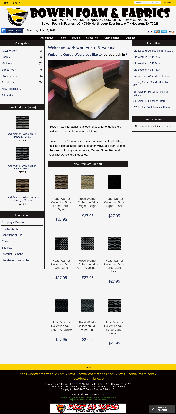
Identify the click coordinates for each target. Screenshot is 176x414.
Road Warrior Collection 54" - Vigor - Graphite (61, 326)
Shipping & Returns (13, 222)
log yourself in (114, 54)
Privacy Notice (10, 228)
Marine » (22, 63)
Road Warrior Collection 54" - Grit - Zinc (61, 264)
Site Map (7, 247)
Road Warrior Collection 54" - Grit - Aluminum (87, 264)
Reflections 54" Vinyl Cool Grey (151, 76)
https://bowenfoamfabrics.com (91, 374)
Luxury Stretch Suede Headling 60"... (151, 84)
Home (5, 2)
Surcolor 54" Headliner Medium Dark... (151, 93)
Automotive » (22, 50)
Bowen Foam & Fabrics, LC (100, 389)
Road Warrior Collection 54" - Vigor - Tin (88, 326)
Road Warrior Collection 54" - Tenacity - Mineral (22, 190)
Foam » (22, 57)
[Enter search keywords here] (147, 2)
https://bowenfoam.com (136, 374)
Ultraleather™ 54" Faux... (147, 57)
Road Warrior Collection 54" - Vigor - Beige (88, 202)
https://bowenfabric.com (88, 378)
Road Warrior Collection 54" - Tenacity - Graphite (22, 158)
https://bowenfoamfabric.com (42, 374)
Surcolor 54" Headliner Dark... (150, 101)
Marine (76, 37)
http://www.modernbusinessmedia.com (88, 400)
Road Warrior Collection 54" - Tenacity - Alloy (22, 127)
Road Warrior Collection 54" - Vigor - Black (114, 202)
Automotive (46, 37)
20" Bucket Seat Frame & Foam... (152, 107)
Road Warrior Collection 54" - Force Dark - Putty (61, 204)
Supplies (131, 37)
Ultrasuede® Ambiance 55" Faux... (153, 50)
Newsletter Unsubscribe (15, 260)
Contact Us (8, 241)
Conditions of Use (12, 235)
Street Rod (92, 37)
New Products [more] (22, 107)
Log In (16, 2)
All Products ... (10, 95)
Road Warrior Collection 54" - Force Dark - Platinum (114, 328)
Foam (63, 37)
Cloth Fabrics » (22, 76)
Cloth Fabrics (111, 37)
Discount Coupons (12, 254)
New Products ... (11, 88)
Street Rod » (22, 69)
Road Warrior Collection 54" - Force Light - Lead (114, 266)
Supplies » (22, 82)
